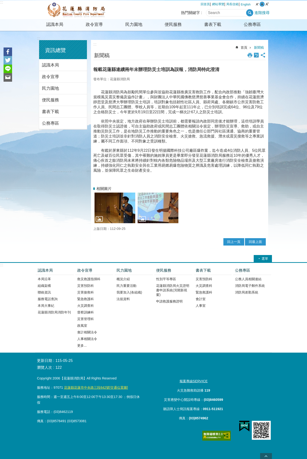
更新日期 (44, 361)
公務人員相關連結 (248, 279)
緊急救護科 (85, 299)
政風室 (82, 325)
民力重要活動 (126, 286)
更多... (82, 345)
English (246, 4)
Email (8, 77)
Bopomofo (256, 55)
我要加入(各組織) (129, 292)
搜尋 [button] (249, 12)
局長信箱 (232, 4)
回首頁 (205, 4)
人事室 (201, 306)
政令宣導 (94, 24)
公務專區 (252, 24)
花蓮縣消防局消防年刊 (54, 312)
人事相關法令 (87, 339)
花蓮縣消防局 (76, 9)
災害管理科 (85, 319)
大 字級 (267, 4)
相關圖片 (104, 189)
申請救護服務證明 (169, 301)
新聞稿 (259, 47)
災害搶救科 (85, 292)
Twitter (8, 60)
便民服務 (173, 24)
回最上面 (255, 242)
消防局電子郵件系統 (250, 286)
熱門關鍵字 (190, 13)
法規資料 (123, 299)
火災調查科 (85, 306)
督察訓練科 (85, 312)
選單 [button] (265, 258)
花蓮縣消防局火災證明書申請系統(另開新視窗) (172, 290)
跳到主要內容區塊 (2, 2)
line (8, 69)
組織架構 (44, 286)
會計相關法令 (87, 332)
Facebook (8, 51)
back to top (266, 456)
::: (1, 2)
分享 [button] (263, 55)
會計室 (201, 299)
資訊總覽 (55, 50)
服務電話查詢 (48, 299)
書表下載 (212, 24)
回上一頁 (233, 242)
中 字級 (262, 4)
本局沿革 (44, 279)
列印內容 (250, 55)
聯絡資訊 (44, 292)
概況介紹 (123, 279)
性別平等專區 (166, 279)
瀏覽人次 (44, 367)
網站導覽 (218, 4)
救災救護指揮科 (88, 279)
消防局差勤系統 (246, 292)
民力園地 (133, 24)
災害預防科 (85, 286)
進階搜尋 (262, 13)
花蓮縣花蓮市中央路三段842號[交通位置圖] (96, 387)
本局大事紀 (46, 306)
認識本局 (54, 24)
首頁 (244, 47)
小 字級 (257, 4)
